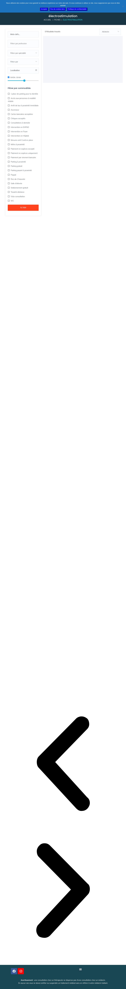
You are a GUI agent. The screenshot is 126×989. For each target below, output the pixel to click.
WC (12, 201)
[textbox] (23, 53)
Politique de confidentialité (77, 9)
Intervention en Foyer (19, 131)
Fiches (57, 20)
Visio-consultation (17, 196)
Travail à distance (17, 192)
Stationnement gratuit (19, 188)
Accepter (44, 9)
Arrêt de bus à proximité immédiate (24, 105)
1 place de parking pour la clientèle (24, 94)
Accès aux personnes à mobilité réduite (22, 99)
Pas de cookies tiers (57, 9)
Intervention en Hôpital (19, 136)
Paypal (13, 175)
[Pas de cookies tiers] (123, 6)
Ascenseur (14, 110)
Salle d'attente (16, 183)
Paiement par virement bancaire (23, 157)
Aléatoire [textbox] (105, 32)
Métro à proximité (17, 144)
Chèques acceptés (17, 118)
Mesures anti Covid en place (21, 140)
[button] (63, 764)
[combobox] (23, 44)
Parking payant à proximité (21, 170)
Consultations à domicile (20, 123)
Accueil (47, 20)
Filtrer (23, 207)
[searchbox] (22, 44)
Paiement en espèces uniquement (24, 153)
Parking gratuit (16, 166)
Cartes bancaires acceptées (21, 114)
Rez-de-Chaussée (17, 179)
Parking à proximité (18, 162)
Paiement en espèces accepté (22, 149)
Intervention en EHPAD (19, 127)
